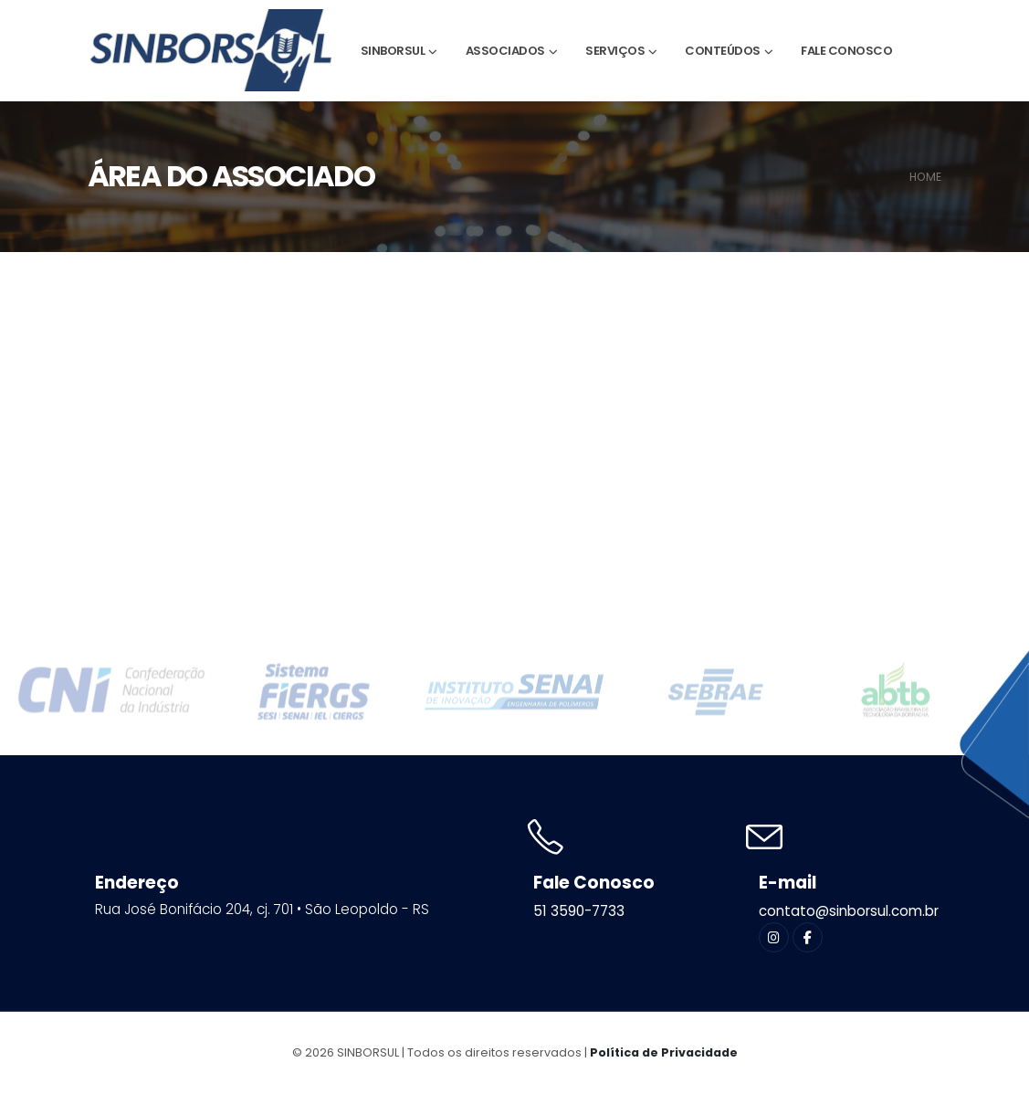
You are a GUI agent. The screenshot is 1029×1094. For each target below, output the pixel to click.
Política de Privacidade (664, 1052)
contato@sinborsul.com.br (849, 910)
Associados (505, 50)
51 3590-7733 (579, 910)
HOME (925, 176)
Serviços (615, 50)
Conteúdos (723, 50)
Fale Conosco (846, 50)
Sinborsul (393, 50)
